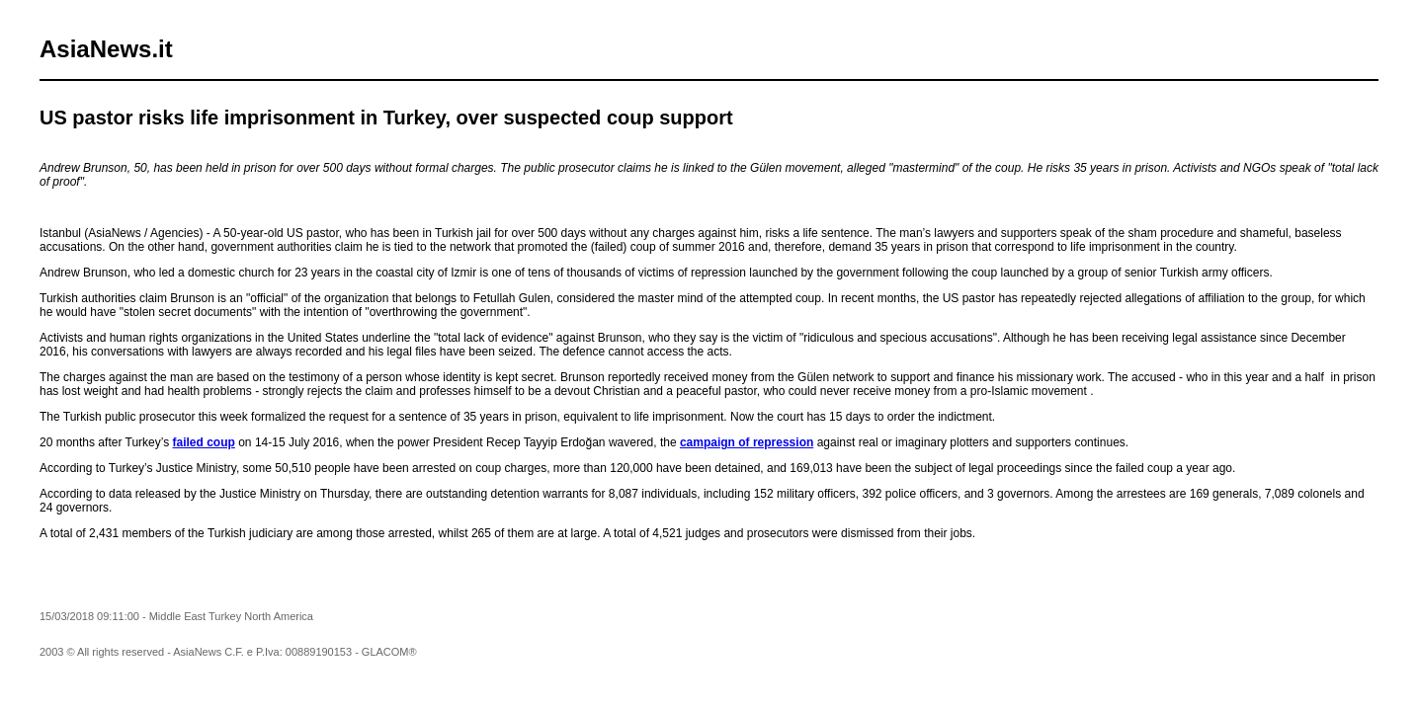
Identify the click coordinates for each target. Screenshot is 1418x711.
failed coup (204, 442)
